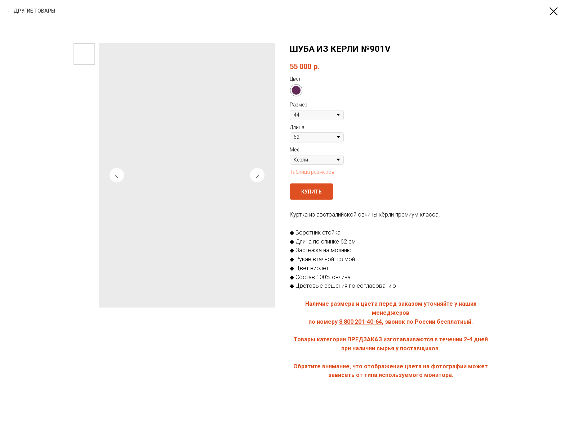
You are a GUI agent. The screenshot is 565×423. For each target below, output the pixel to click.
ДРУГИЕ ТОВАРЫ (34, 11)
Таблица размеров (312, 172)
